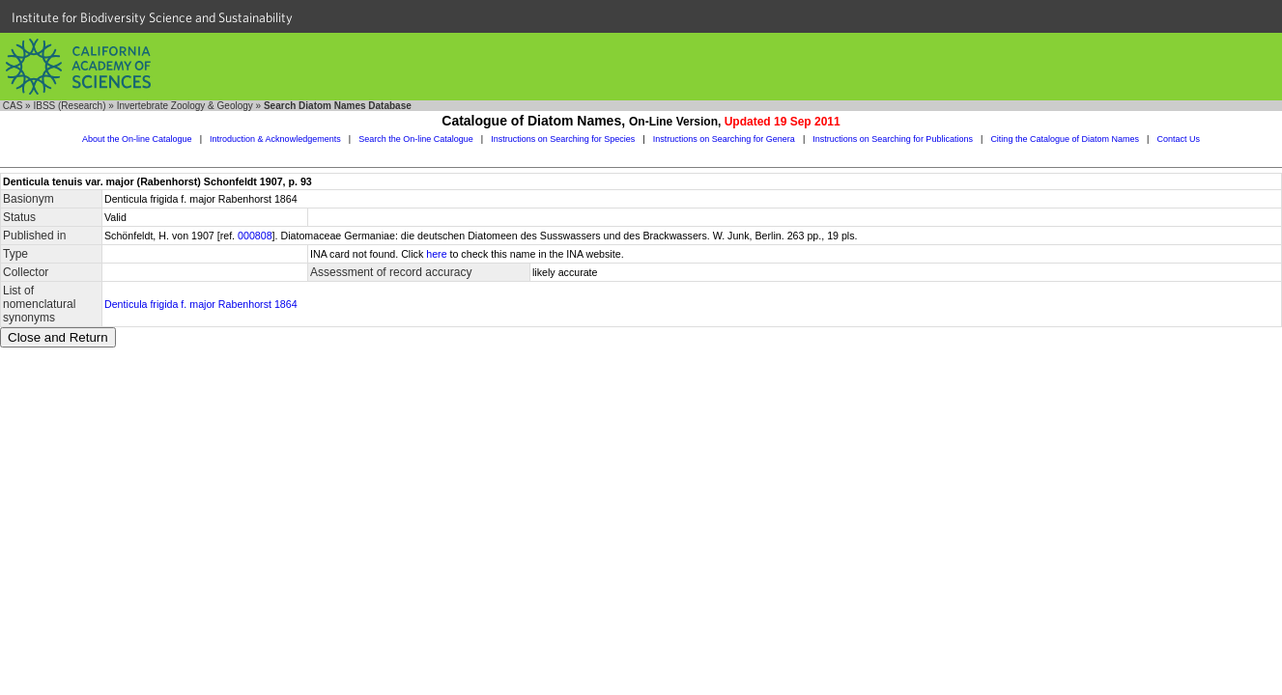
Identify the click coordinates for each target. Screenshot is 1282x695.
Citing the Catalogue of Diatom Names (1064, 139)
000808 (255, 235)
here (436, 254)
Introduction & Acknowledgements (275, 139)
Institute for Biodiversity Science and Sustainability (152, 17)
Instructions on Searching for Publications (892, 139)
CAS (13, 105)
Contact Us (1178, 139)
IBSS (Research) (69, 105)
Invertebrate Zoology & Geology (185, 105)
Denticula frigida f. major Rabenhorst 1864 (201, 304)
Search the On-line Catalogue (415, 139)
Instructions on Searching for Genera (724, 139)
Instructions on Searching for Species (563, 139)
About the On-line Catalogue (137, 139)
